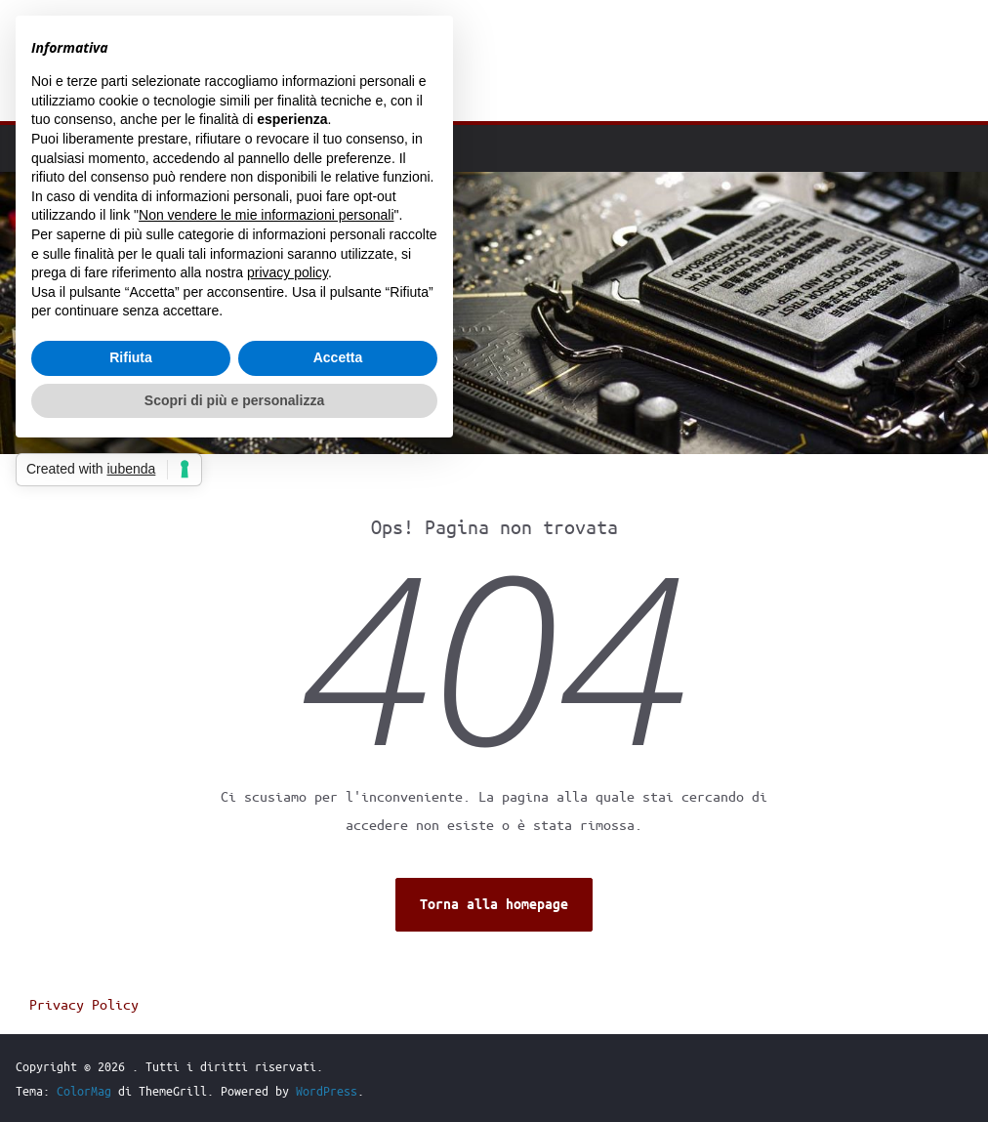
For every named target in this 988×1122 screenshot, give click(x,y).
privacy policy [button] (287, 272)
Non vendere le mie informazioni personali (266, 215)
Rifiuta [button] (130, 357)
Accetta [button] (338, 357)
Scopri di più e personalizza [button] (234, 400)
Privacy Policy (84, 1004)
